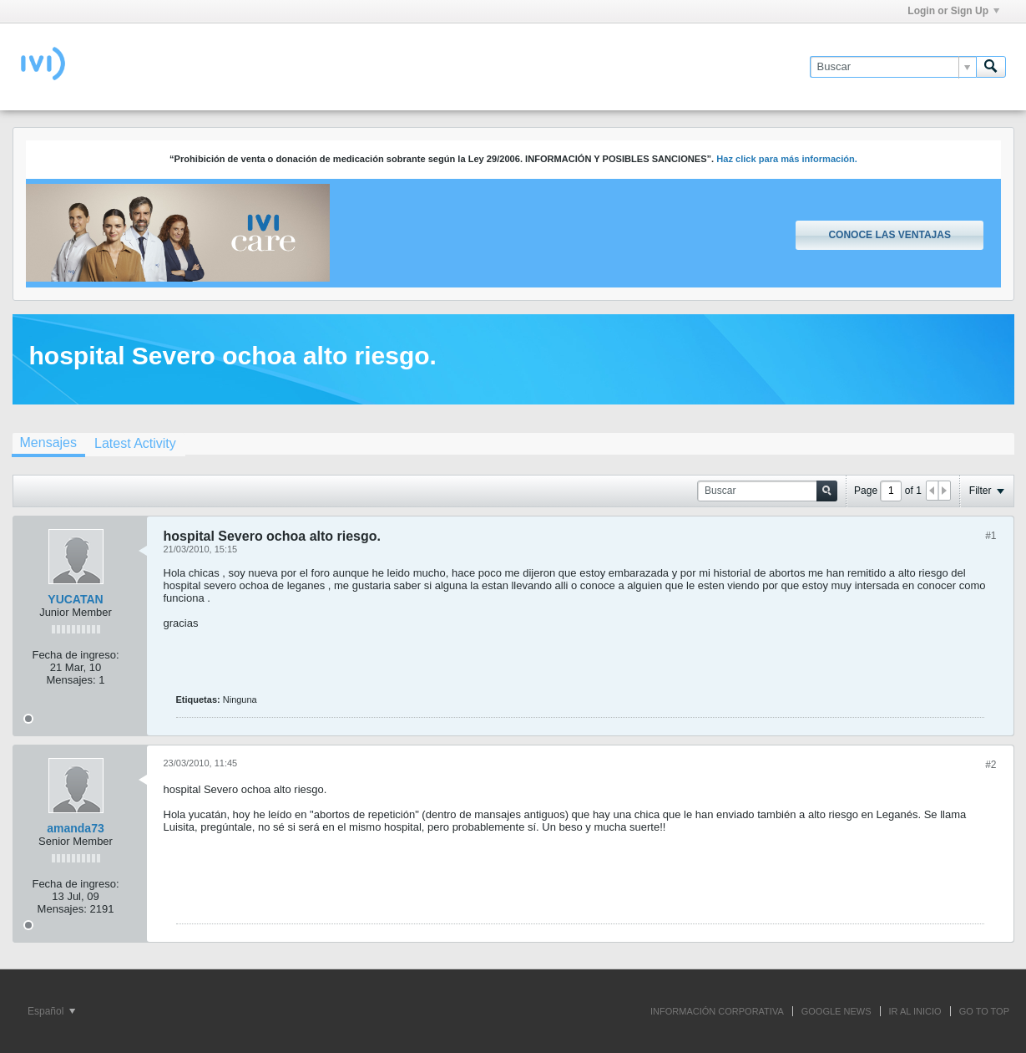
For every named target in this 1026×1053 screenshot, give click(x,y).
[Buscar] (893, 67)
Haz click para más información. (786, 159)
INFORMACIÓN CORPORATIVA (717, 1011)
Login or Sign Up (953, 11)
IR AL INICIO (915, 1011)
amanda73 (75, 828)
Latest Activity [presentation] (135, 443)
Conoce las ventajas (889, 235)
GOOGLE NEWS (836, 1011)
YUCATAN (75, 599)
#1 (990, 536)
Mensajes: (70, 680)
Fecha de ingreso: (75, 655)
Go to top (984, 1011)
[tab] (48, 444)
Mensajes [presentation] (48, 442)
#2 (990, 765)
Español (51, 1011)
